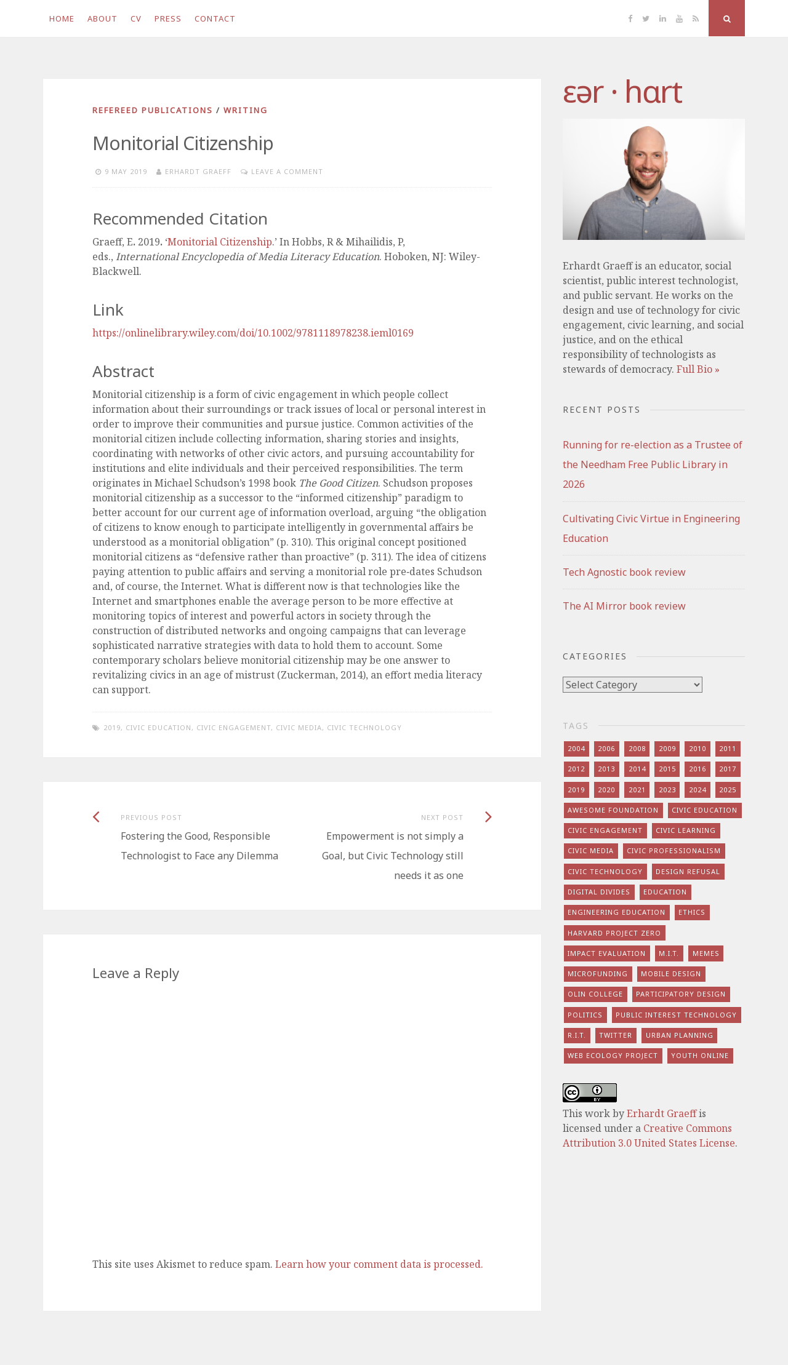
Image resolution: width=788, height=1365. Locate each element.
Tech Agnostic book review (624, 572)
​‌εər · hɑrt (622, 91)
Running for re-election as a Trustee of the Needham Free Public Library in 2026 (652, 464)
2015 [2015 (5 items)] (667, 768)
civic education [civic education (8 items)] (705, 809)
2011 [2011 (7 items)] (727, 748)
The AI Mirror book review (624, 606)
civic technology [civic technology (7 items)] (605, 871)
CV (136, 18)
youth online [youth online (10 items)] (700, 1055)
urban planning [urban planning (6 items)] (680, 1035)
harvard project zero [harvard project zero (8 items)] (614, 932)
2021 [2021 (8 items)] (637, 789)
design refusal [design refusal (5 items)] (688, 871)
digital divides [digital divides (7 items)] (599, 891)
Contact (215, 18)
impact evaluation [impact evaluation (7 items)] (607, 953)
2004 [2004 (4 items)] (576, 748)
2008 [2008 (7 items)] (637, 748)
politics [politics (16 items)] (585, 1014)
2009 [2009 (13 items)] (667, 748)
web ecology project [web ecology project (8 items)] (613, 1055)
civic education (158, 727)
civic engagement (233, 727)
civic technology (364, 727)
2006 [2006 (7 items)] (606, 748)
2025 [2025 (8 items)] (727, 789)
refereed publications (152, 110)
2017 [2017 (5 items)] (727, 768)
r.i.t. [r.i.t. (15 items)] (577, 1035)
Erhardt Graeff (198, 171)
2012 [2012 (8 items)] (576, 768)
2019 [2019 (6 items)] (576, 789)
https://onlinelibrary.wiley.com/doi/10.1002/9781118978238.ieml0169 (253, 333)
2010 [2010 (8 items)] (697, 748)
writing (245, 110)
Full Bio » (698, 369)
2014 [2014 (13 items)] (637, 768)
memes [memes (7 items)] (706, 953)
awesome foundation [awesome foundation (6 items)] (613, 809)
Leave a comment (287, 171)
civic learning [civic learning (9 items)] (686, 830)
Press (168, 18)
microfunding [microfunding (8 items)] (598, 973)
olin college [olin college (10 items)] (595, 993)
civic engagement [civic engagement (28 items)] (605, 830)
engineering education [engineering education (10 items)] (616, 912)
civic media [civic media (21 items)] (591, 850)
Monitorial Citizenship (219, 242)
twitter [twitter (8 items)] (615, 1035)
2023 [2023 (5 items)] (667, 789)
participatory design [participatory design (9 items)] (681, 993)
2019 (112, 727)
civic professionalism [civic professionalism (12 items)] (674, 850)
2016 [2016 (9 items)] (697, 768)
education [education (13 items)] (665, 891)
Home (61, 18)
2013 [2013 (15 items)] (606, 768)
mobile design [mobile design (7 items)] (671, 973)
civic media (299, 727)
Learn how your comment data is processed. (379, 1264)
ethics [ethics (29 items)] (692, 912)
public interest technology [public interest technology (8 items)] (676, 1014)
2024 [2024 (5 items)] (697, 789)
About (102, 18)
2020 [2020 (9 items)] (606, 789)
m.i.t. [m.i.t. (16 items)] (669, 953)
